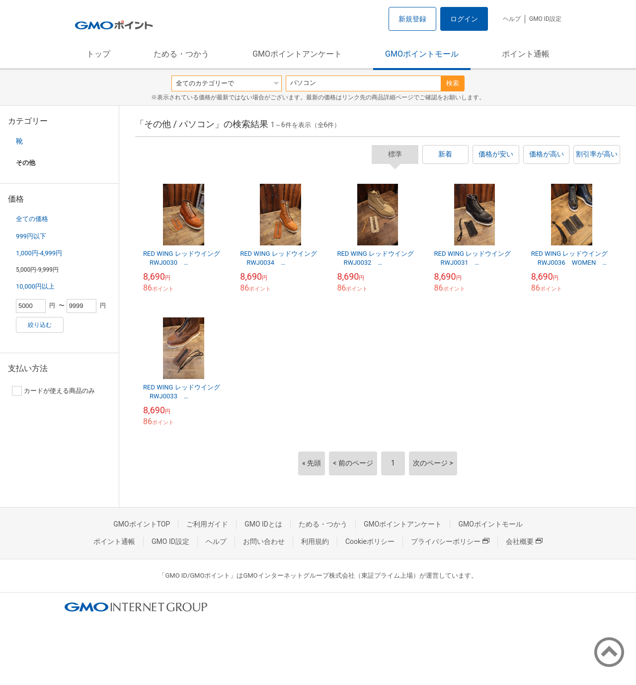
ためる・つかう (181, 54)
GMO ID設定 (545, 18)
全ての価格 (32, 219)
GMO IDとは (263, 524)
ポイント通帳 (526, 54)
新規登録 (412, 19)
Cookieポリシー (370, 541)
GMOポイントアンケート (297, 54)
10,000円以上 (35, 286)
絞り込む (40, 324)
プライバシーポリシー (450, 541)
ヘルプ (512, 18)
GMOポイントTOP (141, 524)
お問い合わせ (264, 541)
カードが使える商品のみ (53, 391)
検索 (452, 83)
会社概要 (524, 541)
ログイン (464, 19)
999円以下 (31, 236)
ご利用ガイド (207, 524)
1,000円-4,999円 (39, 253)
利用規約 (315, 541)
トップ (98, 54)
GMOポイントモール (422, 54)
